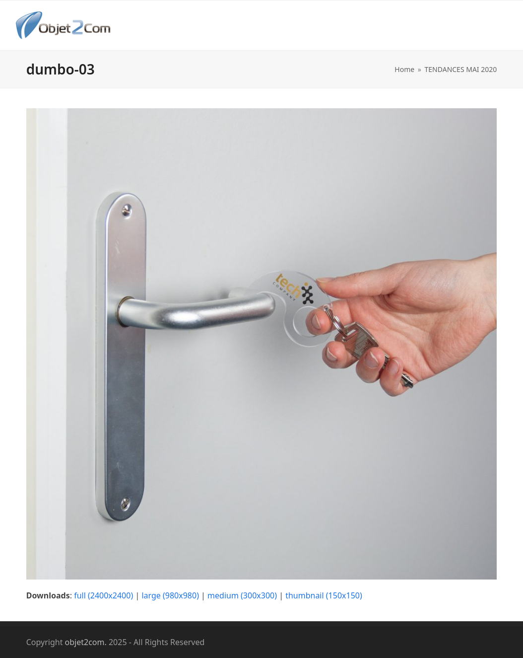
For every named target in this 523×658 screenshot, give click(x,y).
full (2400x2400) (103, 595)
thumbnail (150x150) (323, 595)
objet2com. (86, 642)
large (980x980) (170, 595)
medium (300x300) (242, 595)
